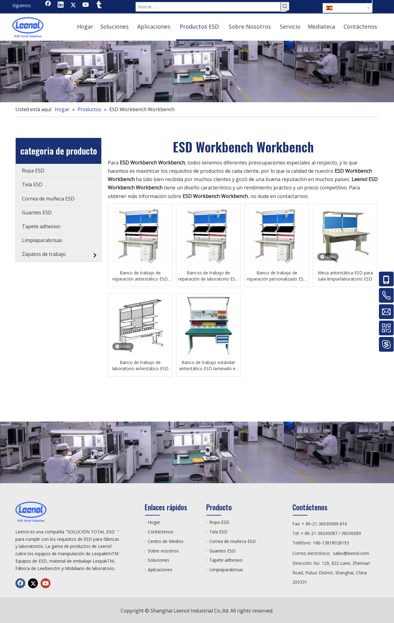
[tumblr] (98, 5)
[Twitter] (73, 5)
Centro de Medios (165, 541)
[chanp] (197, 71)
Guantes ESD (222, 551)
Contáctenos (160, 532)
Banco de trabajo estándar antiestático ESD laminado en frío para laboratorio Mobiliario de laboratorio (208, 365)
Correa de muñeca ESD (232, 541)
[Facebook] (48, 5)
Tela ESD (218, 532)
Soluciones (158, 560)
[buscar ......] (208, 7)
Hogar (154, 522)
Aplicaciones (160, 569)
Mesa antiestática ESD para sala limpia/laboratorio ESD (345, 276)
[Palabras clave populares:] (285, 6)
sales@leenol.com (351, 553)
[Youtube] (86, 5)
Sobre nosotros (163, 551)
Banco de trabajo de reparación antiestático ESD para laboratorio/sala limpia (140, 276)
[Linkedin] (61, 5)
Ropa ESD (219, 522)
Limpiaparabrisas (226, 569)
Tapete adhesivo (226, 560)
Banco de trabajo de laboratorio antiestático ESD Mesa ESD (140, 365)
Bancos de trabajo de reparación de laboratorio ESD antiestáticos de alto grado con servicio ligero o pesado (208, 276)
